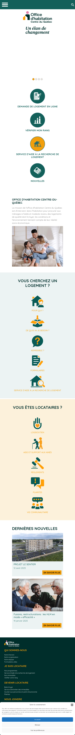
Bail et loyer (8, 687)
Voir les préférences (37, 730)
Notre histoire (9, 655)
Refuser (37, 725)
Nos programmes (10, 671)
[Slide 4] (42, 79)
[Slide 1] (33, 79)
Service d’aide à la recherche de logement (19, 673)
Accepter (37, 719)
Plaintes (7, 694)
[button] (72, 705)
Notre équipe (9, 660)
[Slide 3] (39, 79)
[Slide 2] (36, 79)
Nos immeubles (9, 675)
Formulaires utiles (10, 662)
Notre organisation (11, 657)
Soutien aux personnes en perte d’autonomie (20, 692)
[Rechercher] (73, 4)
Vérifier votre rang (11, 678)
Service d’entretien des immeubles (16, 690)
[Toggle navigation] (5, 4)
